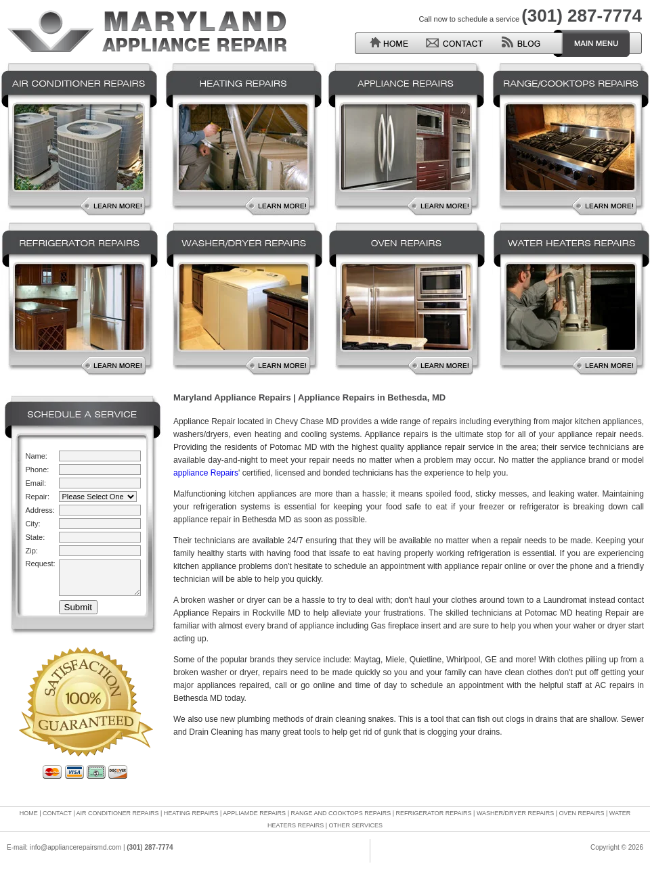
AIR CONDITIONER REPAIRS (118, 813)
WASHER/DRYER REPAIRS (515, 813)
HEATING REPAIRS (191, 813)
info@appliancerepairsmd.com (75, 847)
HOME (29, 813)
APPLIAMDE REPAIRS (254, 813)
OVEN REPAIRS (582, 813)
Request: (41, 563)
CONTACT (57, 813)
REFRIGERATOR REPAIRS (434, 813)
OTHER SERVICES (356, 825)
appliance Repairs (205, 473)
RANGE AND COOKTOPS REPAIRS (340, 813)
